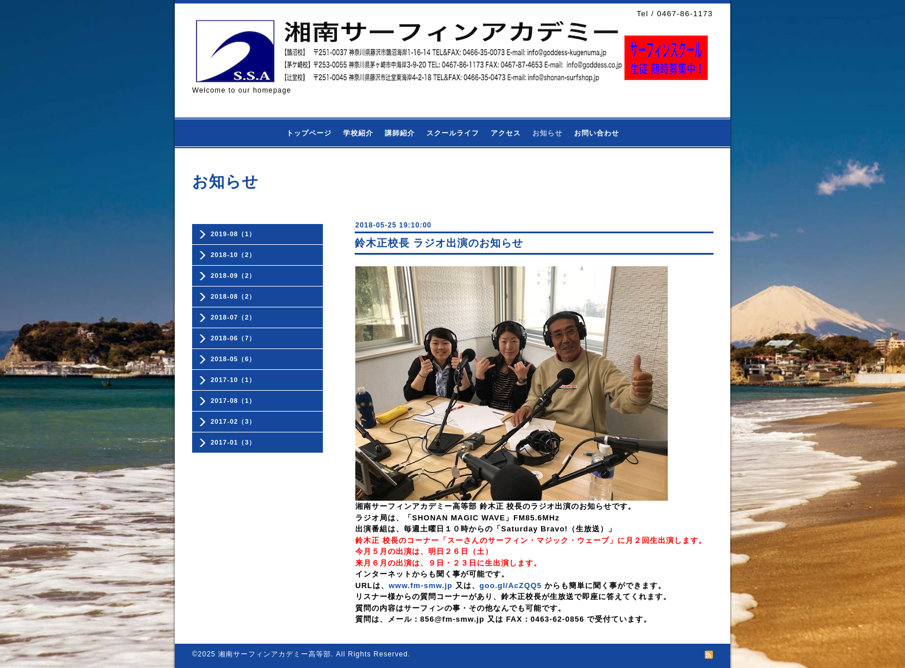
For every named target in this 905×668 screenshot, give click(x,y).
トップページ (309, 133)
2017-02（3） (233, 421)
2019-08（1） (233, 233)
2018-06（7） (233, 338)
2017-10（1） (233, 379)
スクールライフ (452, 133)
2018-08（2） (233, 296)
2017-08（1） (233, 400)
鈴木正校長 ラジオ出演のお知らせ (439, 243)
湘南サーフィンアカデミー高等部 (274, 654)
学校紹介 (358, 133)
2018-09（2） (233, 275)
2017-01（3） (233, 442)
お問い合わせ (596, 133)
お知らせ (547, 133)
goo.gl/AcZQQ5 (511, 585)
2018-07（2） (233, 317)
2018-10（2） (233, 254)
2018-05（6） (233, 358)
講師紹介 (400, 133)
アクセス (506, 133)
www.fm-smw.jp (421, 585)
